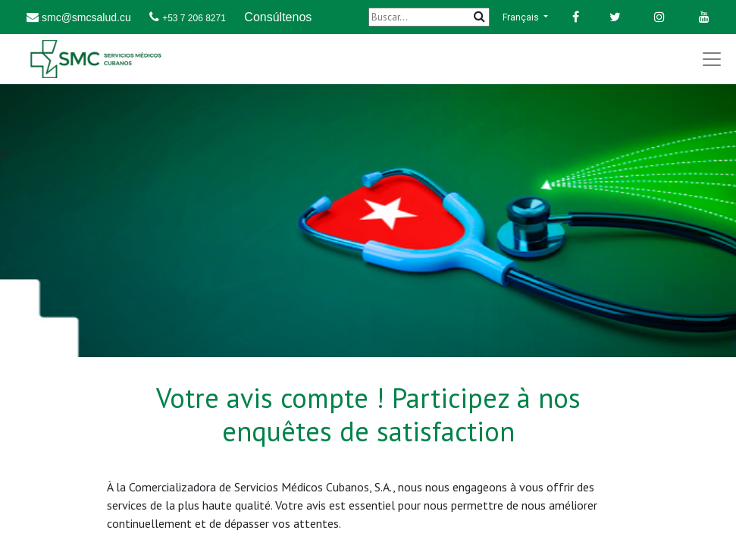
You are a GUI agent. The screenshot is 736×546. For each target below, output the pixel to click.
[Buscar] (429, 17)
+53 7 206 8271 (194, 18)
